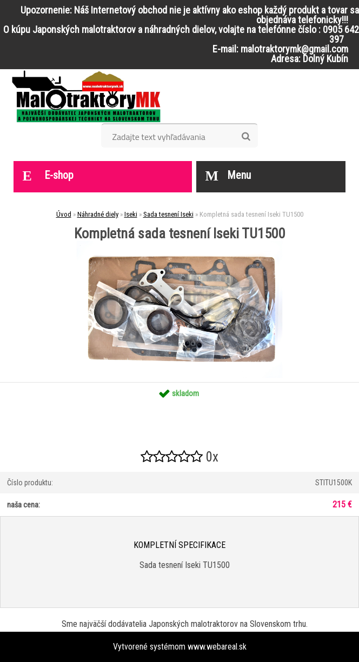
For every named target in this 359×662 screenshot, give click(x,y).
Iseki (130, 214)
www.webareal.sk (217, 646)
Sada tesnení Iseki (168, 214)
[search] (245, 136)
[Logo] (86, 96)
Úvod (63, 214)
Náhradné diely (97, 214)
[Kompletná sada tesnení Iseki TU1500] (179, 244)
